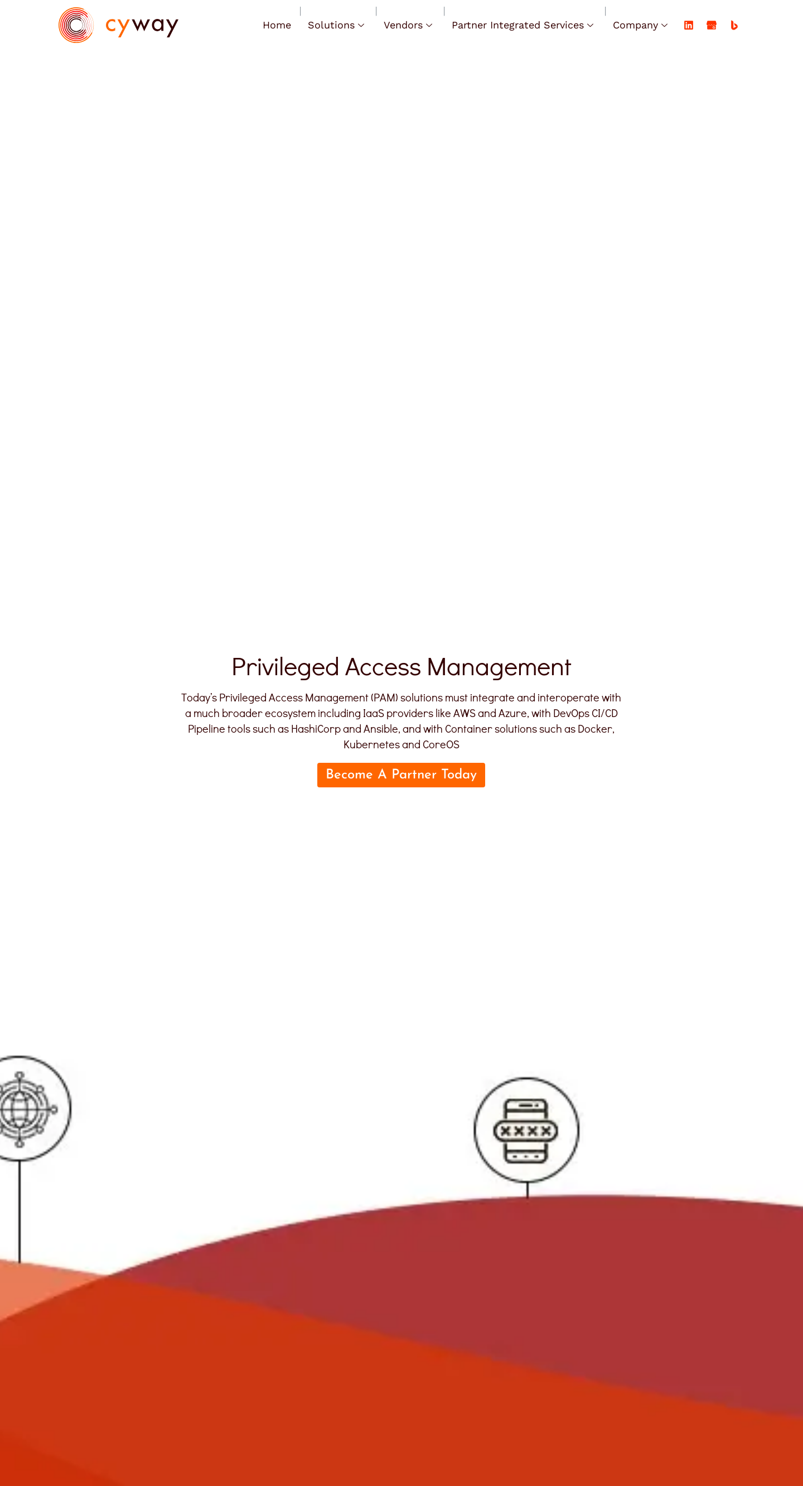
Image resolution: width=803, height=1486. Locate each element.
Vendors (409, 25)
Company (641, 25)
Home (277, 25)
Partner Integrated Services (524, 25)
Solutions (337, 25)
